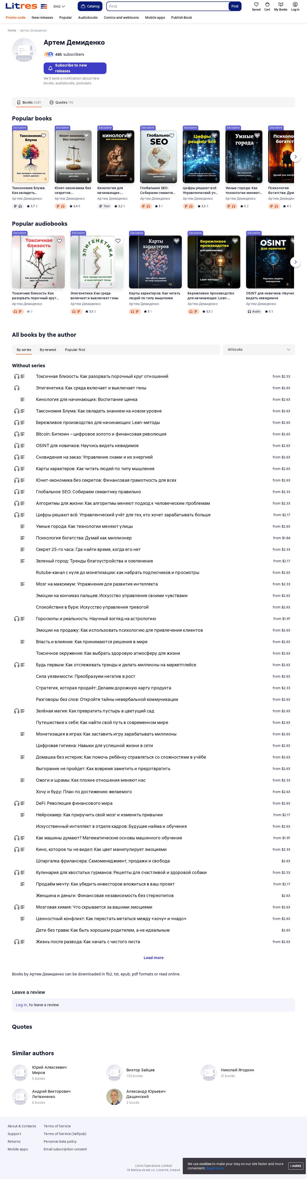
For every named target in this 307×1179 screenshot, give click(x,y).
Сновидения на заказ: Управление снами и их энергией (94, 457)
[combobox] (167, 6)
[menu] (60, 6)
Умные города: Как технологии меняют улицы (242, 190)
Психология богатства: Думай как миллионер (286, 190)
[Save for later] (43, 135)
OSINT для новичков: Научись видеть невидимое (271, 295)
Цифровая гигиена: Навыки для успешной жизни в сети (94, 745)
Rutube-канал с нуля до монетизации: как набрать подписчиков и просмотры (117, 572)
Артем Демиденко (27, 198)
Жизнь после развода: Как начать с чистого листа (88, 941)
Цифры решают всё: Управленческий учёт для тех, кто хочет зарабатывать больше (201, 190)
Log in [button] (21, 1004)
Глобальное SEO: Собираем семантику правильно (158, 190)
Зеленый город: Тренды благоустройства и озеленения (94, 561)
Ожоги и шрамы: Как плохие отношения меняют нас (91, 780)
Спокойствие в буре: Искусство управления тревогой (92, 607)
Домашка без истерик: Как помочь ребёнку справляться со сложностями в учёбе (121, 757)
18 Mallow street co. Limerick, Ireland (153, 1170)
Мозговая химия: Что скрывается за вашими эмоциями (94, 907)
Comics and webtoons (121, 17)
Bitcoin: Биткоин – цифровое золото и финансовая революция (101, 434)
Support (14, 1134)
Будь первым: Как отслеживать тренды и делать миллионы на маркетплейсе (116, 664)
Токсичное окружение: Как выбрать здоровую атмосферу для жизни (108, 653)
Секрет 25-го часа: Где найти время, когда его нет (88, 549)
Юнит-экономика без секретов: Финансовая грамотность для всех (73, 190)
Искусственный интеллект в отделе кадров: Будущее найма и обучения (111, 826)
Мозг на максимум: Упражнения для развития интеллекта (97, 584)
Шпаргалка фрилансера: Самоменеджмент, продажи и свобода (103, 861)
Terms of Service (57, 1126)
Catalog (90, 6)
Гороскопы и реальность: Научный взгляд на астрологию (96, 618)
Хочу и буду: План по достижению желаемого (84, 791)
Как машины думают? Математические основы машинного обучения (109, 838)
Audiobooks (88, 17)
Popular (65, 17)
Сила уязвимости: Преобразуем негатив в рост (85, 676)
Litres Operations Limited (153, 1165)
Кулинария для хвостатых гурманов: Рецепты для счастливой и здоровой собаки (121, 872)
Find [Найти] (234, 6)
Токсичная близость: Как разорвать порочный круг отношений (34, 295)
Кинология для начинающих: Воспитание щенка (113, 190)
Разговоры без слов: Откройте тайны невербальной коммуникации (107, 699)
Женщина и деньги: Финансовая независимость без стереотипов (105, 895)
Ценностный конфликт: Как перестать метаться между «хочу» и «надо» (111, 918)
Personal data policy (60, 1141)
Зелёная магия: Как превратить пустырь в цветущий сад (95, 711)
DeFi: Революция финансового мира (74, 803)
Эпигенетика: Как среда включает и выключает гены (94, 295)
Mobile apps (155, 17)
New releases (42, 17)
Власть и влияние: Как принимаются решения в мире (92, 641)
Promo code (15, 17)
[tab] (28, 102)
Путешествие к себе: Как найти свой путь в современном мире (102, 722)
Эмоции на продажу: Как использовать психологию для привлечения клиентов (119, 630)
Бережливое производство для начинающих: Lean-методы (211, 295)
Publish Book (181, 17)
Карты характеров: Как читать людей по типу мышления (154, 295)
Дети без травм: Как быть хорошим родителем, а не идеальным (103, 930)
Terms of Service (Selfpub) (65, 1134)
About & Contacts (22, 1126)
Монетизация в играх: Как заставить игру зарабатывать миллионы (106, 734)
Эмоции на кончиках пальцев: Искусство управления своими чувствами (112, 595)
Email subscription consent (65, 1149)
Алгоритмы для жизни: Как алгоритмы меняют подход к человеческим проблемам (123, 503)
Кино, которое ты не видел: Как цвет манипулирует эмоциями (101, 849)
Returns (14, 1141)
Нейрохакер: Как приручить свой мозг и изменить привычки (99, 814)
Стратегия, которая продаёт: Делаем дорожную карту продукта (103, 688)
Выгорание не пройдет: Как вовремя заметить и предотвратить (103, 768)
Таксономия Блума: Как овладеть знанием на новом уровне (28, 190)
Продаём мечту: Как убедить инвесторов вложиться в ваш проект (105, 884)
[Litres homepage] (26, 6)
